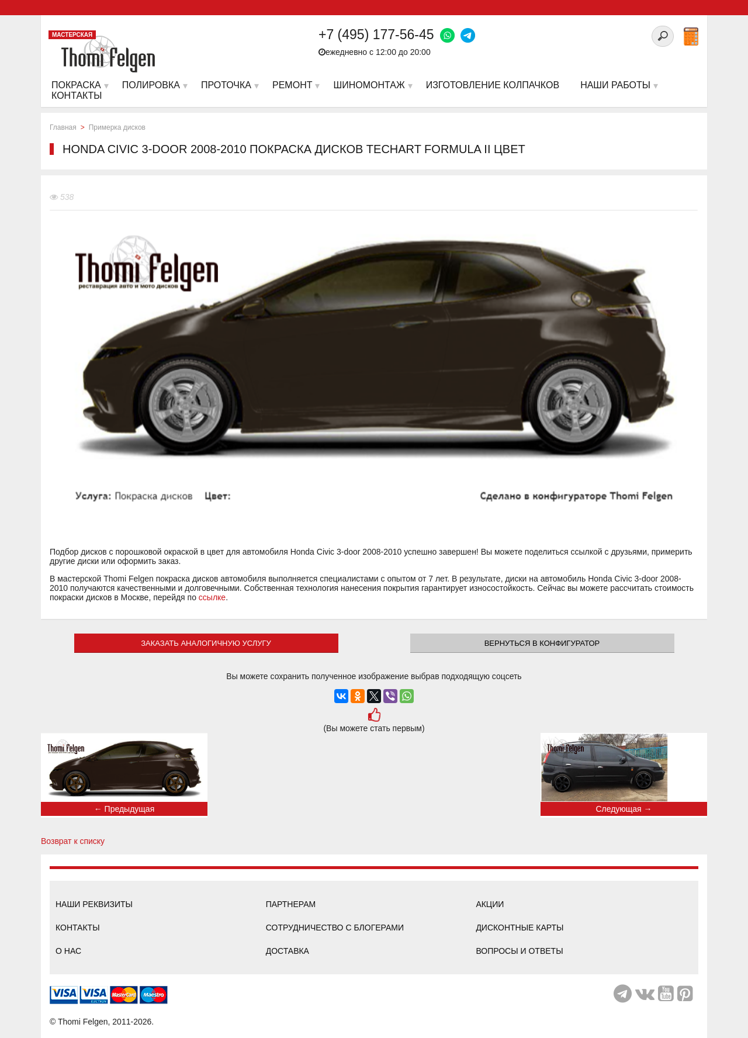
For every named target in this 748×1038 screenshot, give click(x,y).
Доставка (287, 951)
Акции (490, 904)
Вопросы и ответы (519, 951)
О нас (68, 951)
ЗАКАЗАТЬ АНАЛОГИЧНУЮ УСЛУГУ (206, 643)
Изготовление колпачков (492, 85)
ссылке (212, 597)
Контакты (78, 927)
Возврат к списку (73, 841)
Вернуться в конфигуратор (542, 643)
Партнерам (291, 904)
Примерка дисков (117, 127)
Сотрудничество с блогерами (335, 927)
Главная (63, 127)
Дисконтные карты (519, 927)
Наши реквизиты (94, 904)
